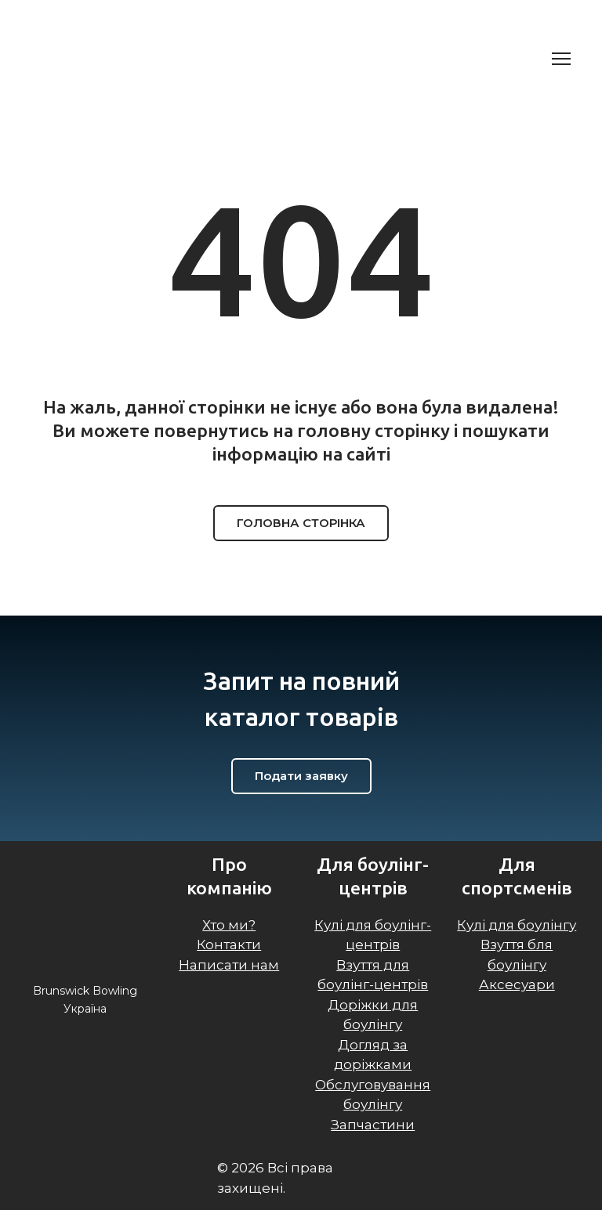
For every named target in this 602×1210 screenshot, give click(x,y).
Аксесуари (517, 984)
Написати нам (229, 965)
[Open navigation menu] (561, 58)
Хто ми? (229, 925)
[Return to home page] (107, 59)
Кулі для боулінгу (516, 925)
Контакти (229, 944)
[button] (301, 523)
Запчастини (373, 1124)
